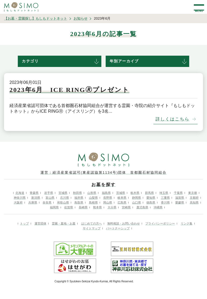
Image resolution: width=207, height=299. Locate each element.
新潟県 (35, 197)
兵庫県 (32, 202)
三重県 (165, 197)
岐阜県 (122, 197)
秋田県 (77, 192)
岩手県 (48, 192)
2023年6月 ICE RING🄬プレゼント (69, 89)
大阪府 (18, 202)
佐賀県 (68, 207)
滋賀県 (179, 197)
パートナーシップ (118, 228)
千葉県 (178, 192)
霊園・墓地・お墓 (63, 223)
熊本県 (97, 207)
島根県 (93, 202)
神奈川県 (20, 197)
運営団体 (40, 223)
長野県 (107, 197)
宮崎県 (126, 207)
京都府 (194, 197)
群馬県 (149, 192)
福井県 (78, 197)
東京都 (192, 192)
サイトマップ (92, 228)
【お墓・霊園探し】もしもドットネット (35, 18)
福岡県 (54, 207)
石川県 (64, 197)
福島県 (106, 192)
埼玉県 (163, 192)
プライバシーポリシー (160, 223)
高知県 (194, 202)
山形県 (91, 192)
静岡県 (136, 197)
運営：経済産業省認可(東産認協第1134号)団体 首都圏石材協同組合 (103, 172)
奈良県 (47, 202)
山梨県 (93, 197)
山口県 (136, 202)
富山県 (50, 197)
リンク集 (186, 223)
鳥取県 (78, 202)
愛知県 (150, 197)
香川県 (165, 202)
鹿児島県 (142, 207)
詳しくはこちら (172, 119)
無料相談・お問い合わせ (123, 223)
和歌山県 (63, 202)
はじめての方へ (91, 223)
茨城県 (120, 192)
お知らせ (81, 18)
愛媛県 (179, 202)
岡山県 (107, 202)
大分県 (112, 207)
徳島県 (150, 202)
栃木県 (134, 192)
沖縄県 (158, 207)
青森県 (34, 192)
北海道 (19, 192)
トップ (24, 223)
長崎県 (83, 207)
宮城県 (62, 192)
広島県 (122, 202)
